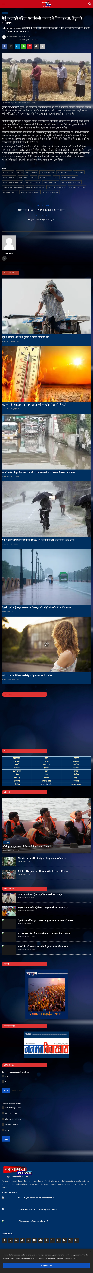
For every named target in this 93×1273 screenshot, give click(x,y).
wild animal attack (64, 172)
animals (19, 172)
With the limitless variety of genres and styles (27, 675)
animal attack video (33, 182)
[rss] (76, 1240)
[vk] (70, 1240)
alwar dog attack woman (35, 187)
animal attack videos (51, 182)
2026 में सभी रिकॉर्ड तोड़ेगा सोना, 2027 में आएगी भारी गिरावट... (45, 933)
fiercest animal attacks (77, 187)
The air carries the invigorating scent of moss (42, 858)
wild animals (78, 172)
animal (33, 177)
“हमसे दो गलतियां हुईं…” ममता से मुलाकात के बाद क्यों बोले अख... (46, 920)
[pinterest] (52, 1240)
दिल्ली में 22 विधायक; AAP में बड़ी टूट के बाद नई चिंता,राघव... (44, 946)
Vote (6, 1090)
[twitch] (64, 1240)
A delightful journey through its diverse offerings (43, 871)
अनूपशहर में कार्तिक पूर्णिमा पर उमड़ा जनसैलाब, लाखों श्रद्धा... (43, 907)
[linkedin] (58, 1240)
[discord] (40, 1240)
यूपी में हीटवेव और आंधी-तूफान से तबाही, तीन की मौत (25, 337)
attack (56, 177)
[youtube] (34, 1240)
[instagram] (16, 1240)
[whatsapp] (28, 1240)
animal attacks (45, 177)
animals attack (31, 172)
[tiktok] (22, 1240)
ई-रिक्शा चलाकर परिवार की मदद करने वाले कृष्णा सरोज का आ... (38, 1209)
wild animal (23, 177)
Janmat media (6, 679)
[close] (90, 1251)
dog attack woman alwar (56, 187)
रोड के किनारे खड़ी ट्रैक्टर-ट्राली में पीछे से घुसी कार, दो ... (41, 894)
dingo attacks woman (50, 192)
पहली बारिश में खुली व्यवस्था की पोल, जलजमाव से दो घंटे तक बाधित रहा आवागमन (38, 472)
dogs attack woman (10, 192)
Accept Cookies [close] (46, 1265)
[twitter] (10, 1240)
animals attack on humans (71, 182)
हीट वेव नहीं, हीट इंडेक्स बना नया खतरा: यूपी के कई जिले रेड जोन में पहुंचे (34, 405)
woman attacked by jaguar (12, 182)
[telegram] (46, 1240)
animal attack (8, 172)
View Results (17, 1090)
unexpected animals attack (30, 192)
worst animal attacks (69, 177)
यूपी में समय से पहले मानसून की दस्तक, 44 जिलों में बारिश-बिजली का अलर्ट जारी (38, 540)
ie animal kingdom (47, 172)
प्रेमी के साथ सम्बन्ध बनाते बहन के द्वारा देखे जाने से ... (34, 1221)
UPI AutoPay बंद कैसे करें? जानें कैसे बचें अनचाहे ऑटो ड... (36, 1197)
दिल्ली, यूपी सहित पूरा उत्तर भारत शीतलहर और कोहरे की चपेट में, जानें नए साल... (37, 607)
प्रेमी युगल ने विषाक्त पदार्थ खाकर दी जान (41, 219)
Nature (5, 13)
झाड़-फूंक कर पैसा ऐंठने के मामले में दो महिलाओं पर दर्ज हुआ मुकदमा (41, 210)
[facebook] (4, 1240)
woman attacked (9, 177)
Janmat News (9, 37)
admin (4, 612)
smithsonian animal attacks (12, 187)
